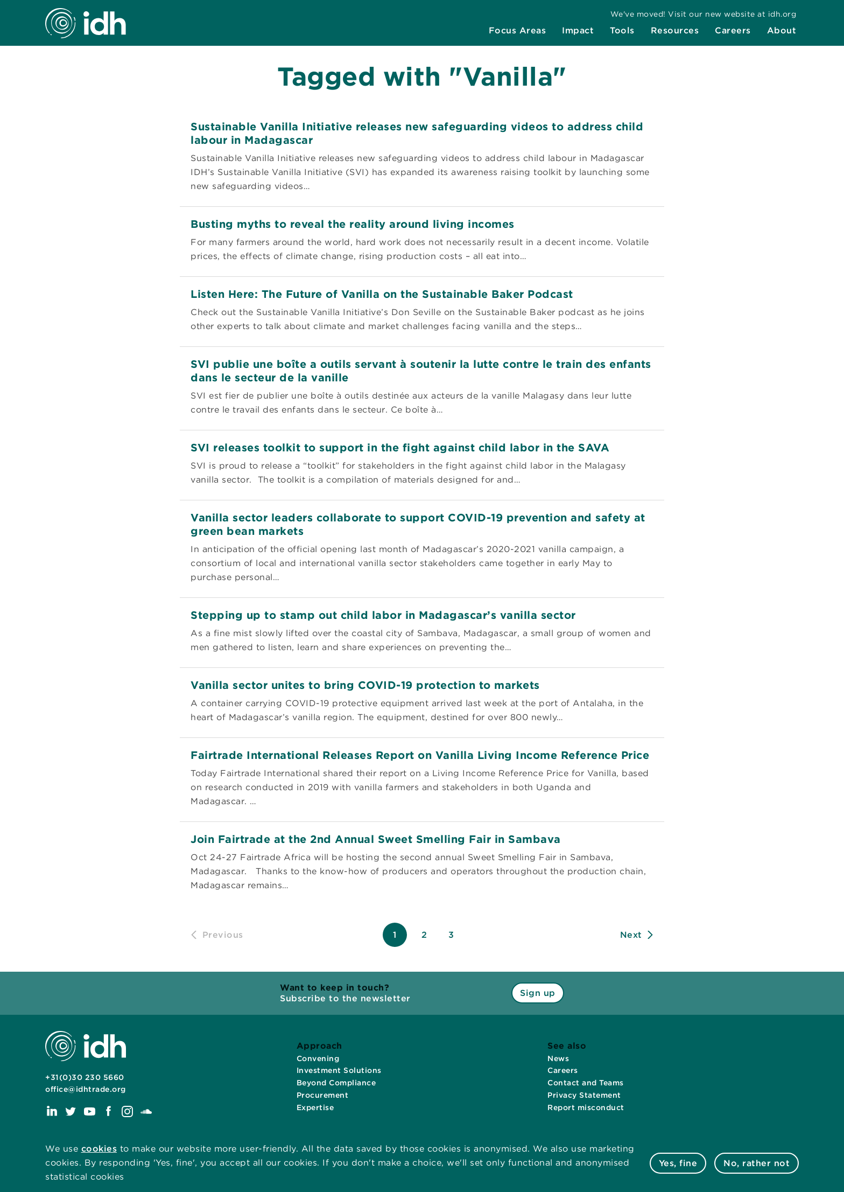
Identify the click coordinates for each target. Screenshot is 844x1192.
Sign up (537, 993)
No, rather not (756, 1163)
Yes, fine (678, 1163)
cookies (99, 1149)
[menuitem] (517, 30)
